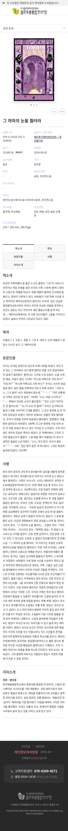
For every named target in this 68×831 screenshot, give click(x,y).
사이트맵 (25, 746)
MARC (62, 111)
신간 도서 (8, 28)
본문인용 (18, 256)
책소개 (18, 248)
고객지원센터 (36, 771)
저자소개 (18, 264)
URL (54, 111)
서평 (49, 256)
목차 (49, 248)
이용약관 (39, 746)
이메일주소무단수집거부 (34, 758)
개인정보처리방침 (26, 752)
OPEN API (45, 752)
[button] (31, 105)
